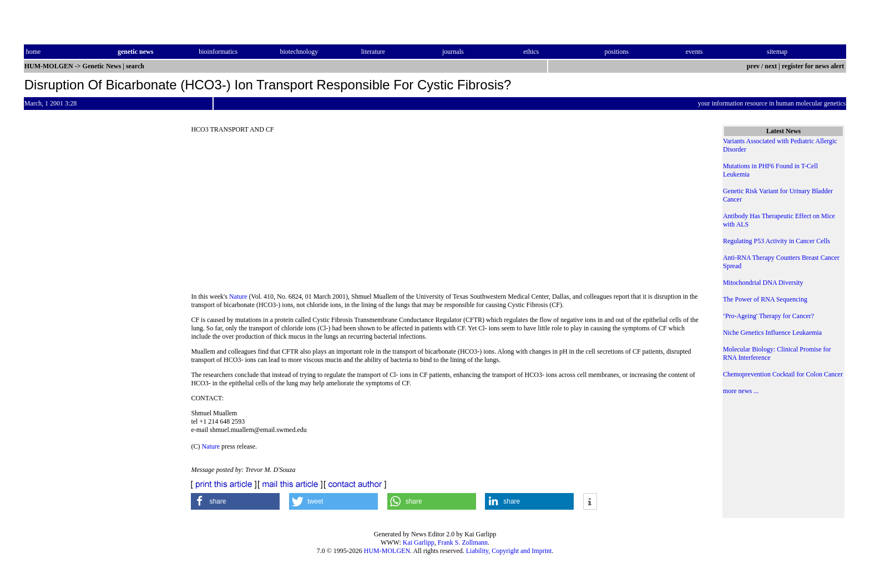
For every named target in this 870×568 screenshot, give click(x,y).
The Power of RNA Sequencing (765, 299)
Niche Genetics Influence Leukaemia (772, 332)
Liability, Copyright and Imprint (509, 551)
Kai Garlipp (418, 542)
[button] (235, 501)
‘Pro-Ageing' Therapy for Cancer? (768, 316)
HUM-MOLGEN (387, 551)
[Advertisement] (447, 216)
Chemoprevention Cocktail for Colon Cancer (783, 374)
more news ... (740, 391)
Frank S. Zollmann (463, 542)
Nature (238, 296)
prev (753, 66)
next (771, 66)
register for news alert (814, 66)
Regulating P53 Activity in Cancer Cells (776, 241)
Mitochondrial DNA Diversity (763, 282)
